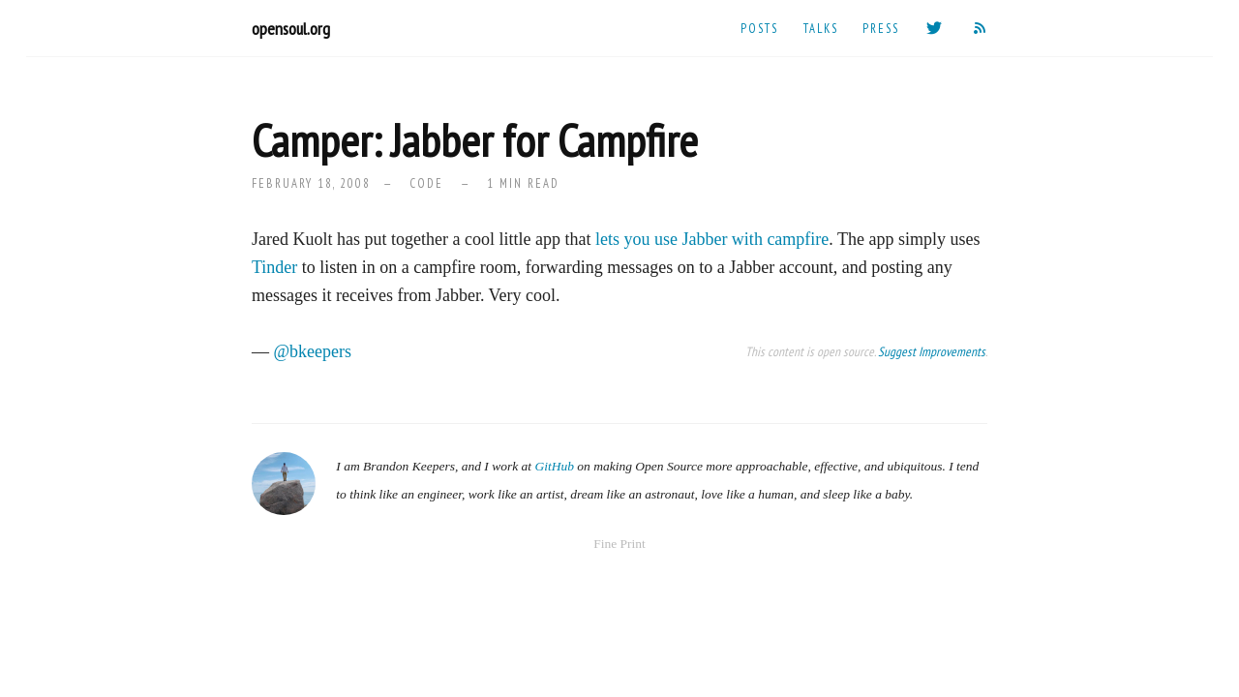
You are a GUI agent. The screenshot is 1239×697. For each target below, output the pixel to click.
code (426, 183)
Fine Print (619, 543)
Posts (759, 28)
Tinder (274, 267)
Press (880, 28)
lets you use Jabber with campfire (712, 239)
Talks (820, 28)
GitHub (554, 466)
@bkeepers (313, 351)
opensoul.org (291, 28)
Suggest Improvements (931, 351)
